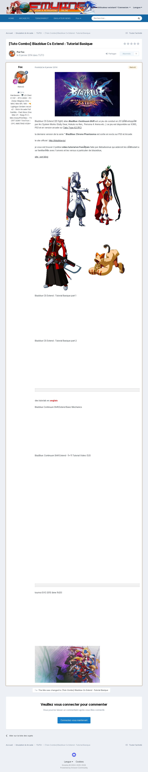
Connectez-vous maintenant (74, 720)
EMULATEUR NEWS (62, 18)
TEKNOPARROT (42, 18)
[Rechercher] (107, 18)
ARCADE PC (24, 18)
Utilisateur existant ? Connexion (114, 7)
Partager (111, 53)
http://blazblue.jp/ (57, 140)
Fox (22, 52)
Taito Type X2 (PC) (72, 127)
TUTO (41, 55)
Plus (78, 18)
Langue (137, 7)
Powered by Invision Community (74, 768)
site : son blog (41, 157)
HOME (11, 18)
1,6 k (21, 92)
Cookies (80, 761)
